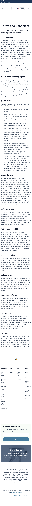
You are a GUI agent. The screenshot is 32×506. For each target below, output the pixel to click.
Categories (4, 408)
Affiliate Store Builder (16, 492)
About (26, 372)
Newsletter (28, 386)
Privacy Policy (17, 495)
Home (3, 18)
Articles (19, 379)
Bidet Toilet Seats (18, 374)
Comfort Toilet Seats (3, 380)
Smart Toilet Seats (3, 394)
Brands (11, 372)
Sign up (16, 439)
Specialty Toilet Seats (3, 387)
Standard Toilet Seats (3, 374)
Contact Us (8, 495)
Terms (26, 399)
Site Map (27, 395)
